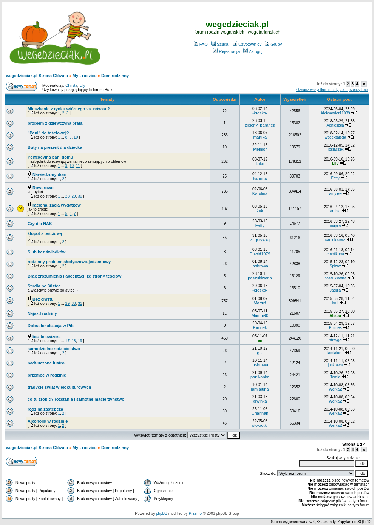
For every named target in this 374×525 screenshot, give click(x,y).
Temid (335, 377)
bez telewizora (46, 336)
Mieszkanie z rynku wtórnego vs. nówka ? (69, 109)
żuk (260, 210)
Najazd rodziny (42, 313)
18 (74, 341)
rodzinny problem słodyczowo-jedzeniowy (69, 261)
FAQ (201, 44)
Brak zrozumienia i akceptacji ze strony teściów (74, 276)
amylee (335, 193)
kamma (260, 178)
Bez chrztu (43, 299)
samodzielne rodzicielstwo (54, 348)
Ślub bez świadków (46, 252)
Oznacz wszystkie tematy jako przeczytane (332, 90)
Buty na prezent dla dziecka (55, 147)
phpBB (161, 513)
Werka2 (335, 389)
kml (335, 303)
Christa (71, 85)
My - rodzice (85, 75)
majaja (335, 226)
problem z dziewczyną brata (55, 123)
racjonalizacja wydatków (56, 205)
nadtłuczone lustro (46, 363)
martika (260, 137)
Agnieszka (335, 125)
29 (74, 196)
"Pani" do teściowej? (48, 133)
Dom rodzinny (115, 75)
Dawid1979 (260, 254)
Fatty (335, 178)
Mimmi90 (260, 315)
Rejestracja (226, 51)
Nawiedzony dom (49, 174)
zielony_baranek (260, 125)
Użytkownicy (247, 44)
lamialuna (335, 353)
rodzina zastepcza (45, 409)
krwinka (260, 401)
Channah (260, 413)
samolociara (335, 240)
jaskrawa (260, 266)
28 (67, 196)
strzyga (335, 340)
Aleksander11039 (335, 113)
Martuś (259, 303)
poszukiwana (260, 278)
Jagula (335, 290)
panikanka (259, 377)
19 (80, 341)
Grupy (273, 44)
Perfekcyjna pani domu (50, 157)
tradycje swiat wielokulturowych (59, 387)
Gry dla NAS (40, 223)
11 (78, 166)
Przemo (195, 513)
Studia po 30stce (44, 286)
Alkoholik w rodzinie (48, 421)
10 (76, 137)
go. (260, 353)
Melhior (260, 149)
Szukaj (220, 44)
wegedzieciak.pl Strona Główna (37, 75)
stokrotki (260, 425)
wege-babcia (335, 137)
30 (80, 196)
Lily (82, 85)
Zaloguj (253, 51)
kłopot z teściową (45, 233)
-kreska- (259, 113)
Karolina (259, 193)
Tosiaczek (335, 149)
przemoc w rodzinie (47, 375)
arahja (335, 211)
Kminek (260, 327)
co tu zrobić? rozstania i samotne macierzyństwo (76, 399)
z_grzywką (260, 240)
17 (67, 341)
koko (259, 163)
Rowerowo (43, 187)
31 (80, 303)
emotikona (335, 254)
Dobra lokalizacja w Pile (51, 325)
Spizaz (335, 266)
